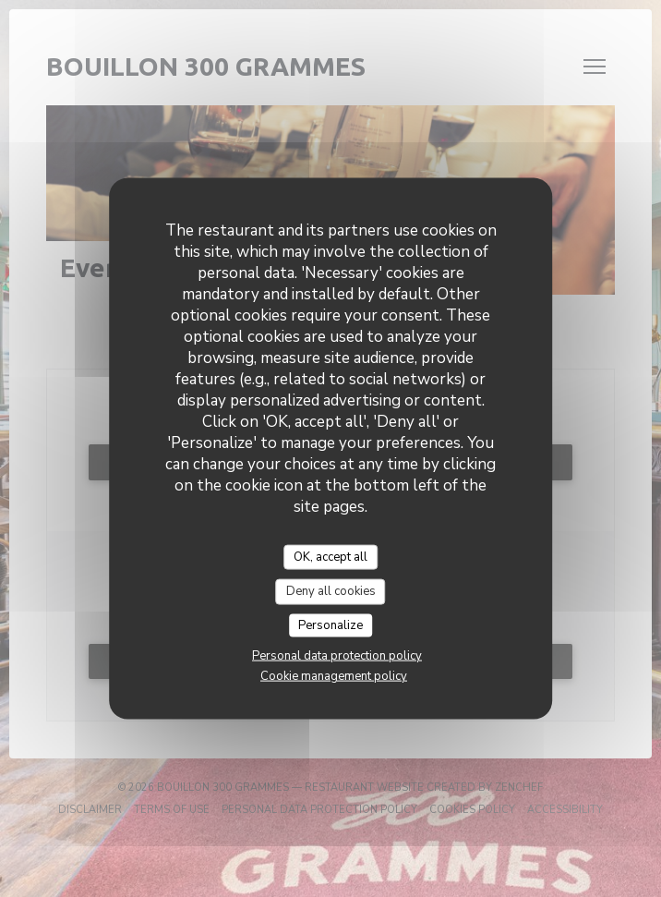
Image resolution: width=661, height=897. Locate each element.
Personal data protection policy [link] (337, 656)
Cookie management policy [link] (333, 676)
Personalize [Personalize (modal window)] (330, 624)
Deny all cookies (331, 591)
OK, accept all (330, 556)
